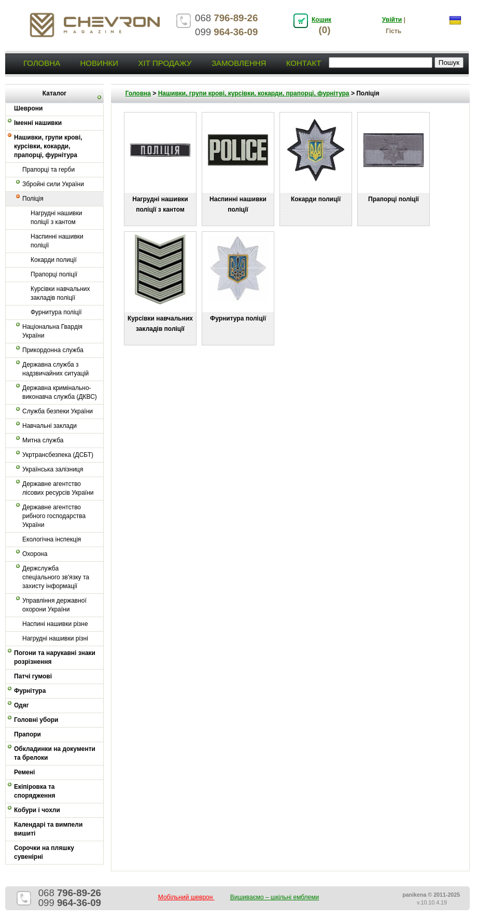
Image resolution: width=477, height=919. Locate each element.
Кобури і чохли (37, 810)
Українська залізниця (52, 469)
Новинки (99, 63)
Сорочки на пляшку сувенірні (44, 852)
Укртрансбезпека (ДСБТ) (57, 454)
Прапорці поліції (54, 274)
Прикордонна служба (52, 350)
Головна (41, 63)
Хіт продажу (164, 63)
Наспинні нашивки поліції (57, 241)
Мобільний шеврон (186, 897)
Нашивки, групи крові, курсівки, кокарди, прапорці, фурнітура (48, 146)
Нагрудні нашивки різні (55, 638)
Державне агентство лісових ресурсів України (58, 488)
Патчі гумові (33, 676)
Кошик (321, 19)
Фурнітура (30, 690)
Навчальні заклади (49, 425)
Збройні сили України (53, 184)
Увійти (392, 19)
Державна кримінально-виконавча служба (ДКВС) (59, 392)
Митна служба (42, 440)
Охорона (34, 554)
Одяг (21, 705)
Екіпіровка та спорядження (34, 791)
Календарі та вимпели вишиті (48, 829)
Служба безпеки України (57, 411)
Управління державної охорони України (54, 605)
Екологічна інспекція (51, 539)
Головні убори (36, 719)
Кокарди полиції (54, 259)
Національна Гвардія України (52, 331)
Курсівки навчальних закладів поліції (60, 293)
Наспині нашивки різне (55, 624)
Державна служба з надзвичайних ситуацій (55, 369)
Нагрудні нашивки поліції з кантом (56, 218)
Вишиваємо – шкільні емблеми (274, 897)
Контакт (303, 63)
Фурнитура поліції (56, 312)
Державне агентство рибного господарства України (54, 516)
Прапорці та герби (48, 169)
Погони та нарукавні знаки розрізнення (54, 657)
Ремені (24, 772)
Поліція (33, 198)
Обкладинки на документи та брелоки (54, 753)
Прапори (27, 734)
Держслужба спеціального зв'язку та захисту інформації (55, 577)
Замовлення (239, 63)
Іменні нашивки (38, 123)
